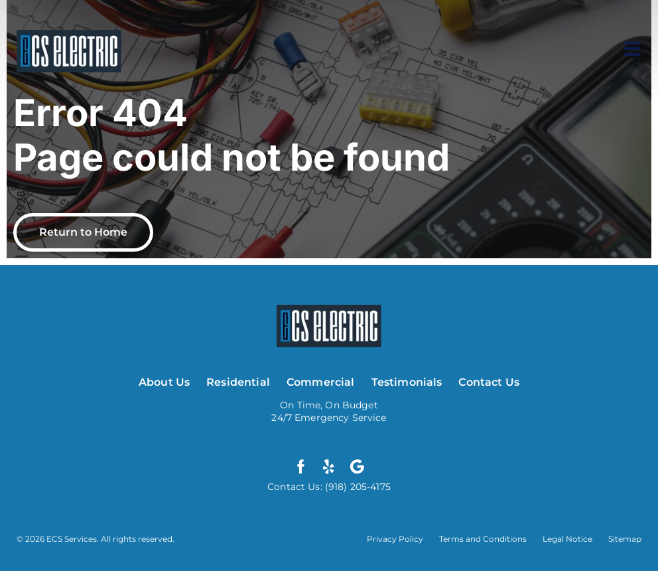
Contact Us (488, 382)
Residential (238, 382)
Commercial (321, 382)
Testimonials (406, 382)
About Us (164, 382)
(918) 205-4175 (356, 487)
